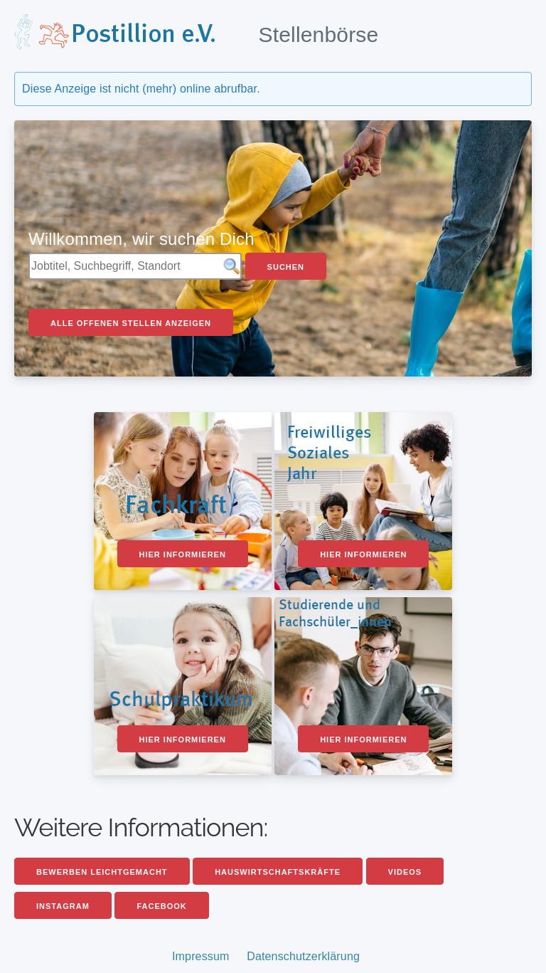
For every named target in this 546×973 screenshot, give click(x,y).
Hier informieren (182, 554)
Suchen (285, 267)
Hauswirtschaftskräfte (278, 872)
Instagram (63, 906)
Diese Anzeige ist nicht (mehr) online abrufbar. (141, 89)
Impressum (201, 956)
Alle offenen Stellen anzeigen (130, 323)
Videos (405, 872)
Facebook (161, 906)
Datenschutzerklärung (303, 956)
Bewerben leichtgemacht (102, 872)
